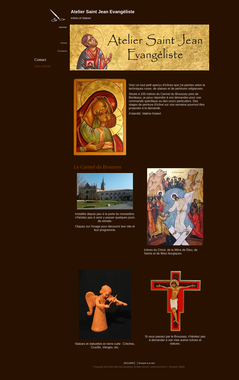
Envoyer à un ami (147, 363)
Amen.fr (164, 367)
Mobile (182, 367)
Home (63, 43)
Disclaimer (173, 367)
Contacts (62, 51)
